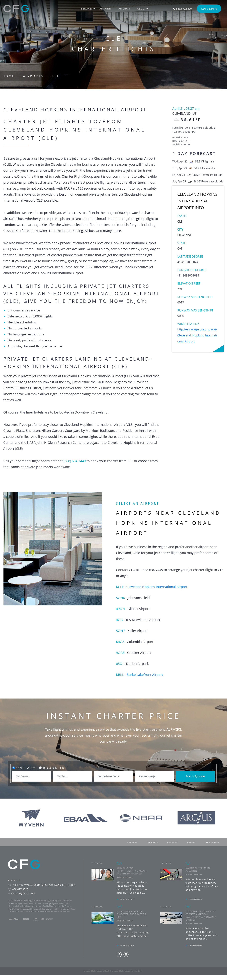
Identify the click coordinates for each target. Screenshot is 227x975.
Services (87, 8)
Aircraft (124, 8)
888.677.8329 (20, 889)
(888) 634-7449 (75, 461)
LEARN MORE (127, 899)
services (132, 842)
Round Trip (56, 768)
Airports (106, 8)
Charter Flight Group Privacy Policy (128, 971)
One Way (26, 768)
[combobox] (31, 776)
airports (152, 842)
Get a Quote (195, 776)
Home (8, 76)
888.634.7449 (211, 842)
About (141, 8)
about (191, 842)
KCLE (57, 76)
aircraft (172, 842)
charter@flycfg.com (23, 893)
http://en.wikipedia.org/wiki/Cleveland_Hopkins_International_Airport (197, 335)
